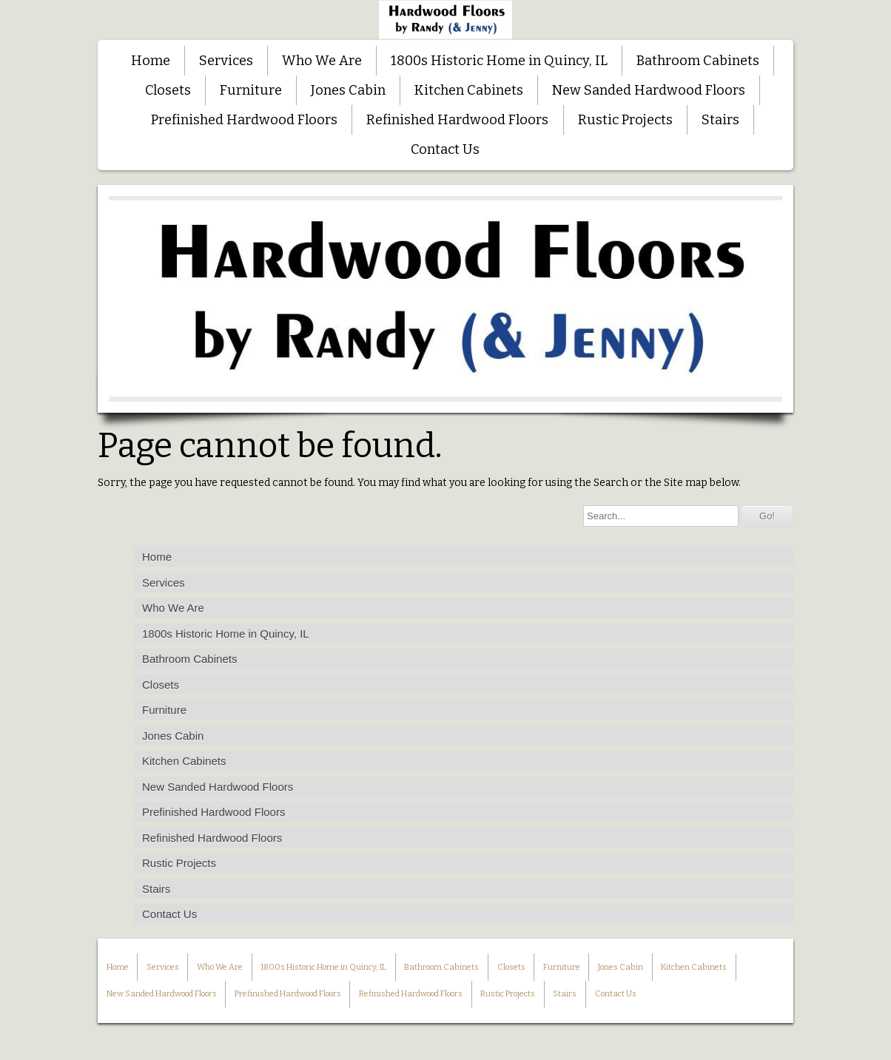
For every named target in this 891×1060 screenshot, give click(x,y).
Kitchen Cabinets (468, 90)
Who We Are (322, 61)
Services (226, 61)
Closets (168, 90)
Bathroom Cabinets (697, 61)
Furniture (251, 90)
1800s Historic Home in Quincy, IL (499, 61)
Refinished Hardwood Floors (457, 120)
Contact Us (445, 149)
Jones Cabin (348, 90)
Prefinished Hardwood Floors (244, 120)
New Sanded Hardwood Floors (648, 90)
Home (150, 61)
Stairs (720, 120)
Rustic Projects (625, 120)
